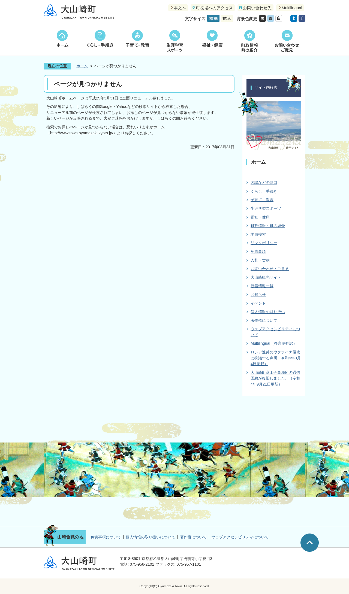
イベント (258, 303)
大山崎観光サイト (266, 277)
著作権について (264, 320)
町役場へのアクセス (214, 7)
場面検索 (258, 234)
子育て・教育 (137, 41)
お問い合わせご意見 (286, 41)
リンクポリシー (264, 243)
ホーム (62, 41)
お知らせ (258, 294)
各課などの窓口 (264, 182)
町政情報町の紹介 (249, 41)
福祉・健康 (212, 41)
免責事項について (106, 537)
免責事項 (258, 251)
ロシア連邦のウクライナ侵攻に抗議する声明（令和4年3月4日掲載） (276, 358)
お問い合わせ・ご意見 (270, 268)
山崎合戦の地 (70, 537)
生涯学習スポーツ (174, 41)
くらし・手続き (100, 41)
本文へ (180, 7)
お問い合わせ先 (257, 7)
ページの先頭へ (309, 543)
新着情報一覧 (262, 286)
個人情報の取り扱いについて (150, 537)
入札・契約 (260, 260)
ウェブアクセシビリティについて (240, 537)
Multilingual (292, 7)
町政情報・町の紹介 (268, 225)
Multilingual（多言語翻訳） (274, 343)
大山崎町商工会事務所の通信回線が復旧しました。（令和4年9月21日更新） (275, 378)
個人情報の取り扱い (268, 312)
